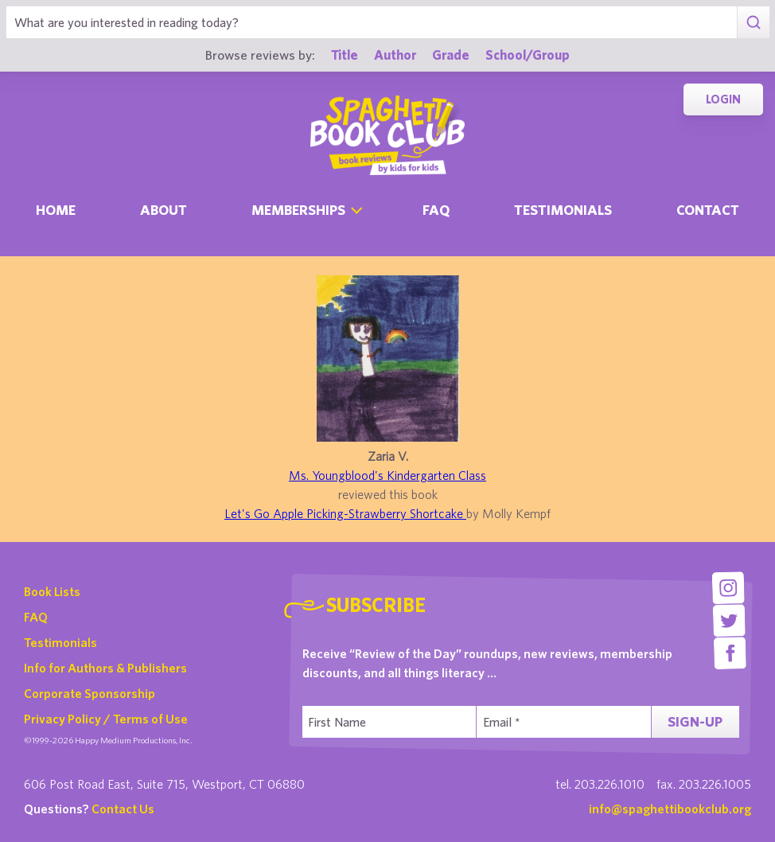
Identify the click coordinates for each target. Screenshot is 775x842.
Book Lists (52, 591)
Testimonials (563, 209)
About (163, 209)
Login (723, 99)
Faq (436, 209)
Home (56, 209)
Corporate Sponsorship (89, 693)
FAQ (36, 617)
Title (344, 54)
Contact (707, 209)
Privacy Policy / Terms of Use (106, 718)
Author (395, 54)
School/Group (527, 54)
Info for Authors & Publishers (105, 668)
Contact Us (123, 808)
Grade (450, 54)
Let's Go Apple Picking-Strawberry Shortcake (345, 513)
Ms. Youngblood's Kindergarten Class (387, 475)
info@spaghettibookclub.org (670, 808)
